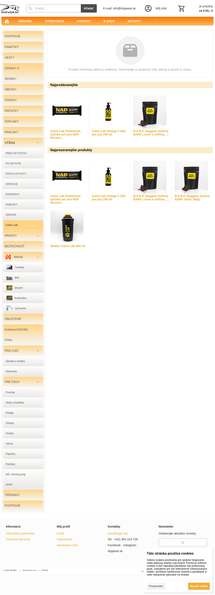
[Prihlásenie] (155, 8)
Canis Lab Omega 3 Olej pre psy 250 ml (108, 132)
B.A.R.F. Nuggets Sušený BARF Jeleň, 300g (192, 197)
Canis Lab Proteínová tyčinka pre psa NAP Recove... (65, 134)
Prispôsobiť (156, 586)
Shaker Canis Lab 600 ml (67, 246)
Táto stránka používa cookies (170, 553)
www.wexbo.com (29, 570)
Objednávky (64, 539)
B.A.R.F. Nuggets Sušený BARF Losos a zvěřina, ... (150, 132)
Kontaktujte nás (118, 533)
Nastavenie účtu (67, 545)
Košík (60, 533)
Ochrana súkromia (18, 539)
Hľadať (89, 8)
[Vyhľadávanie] (53, 8)
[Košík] (195, 8)
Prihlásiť (44, 570)
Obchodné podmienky (20, 533)
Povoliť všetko (199, 586)
